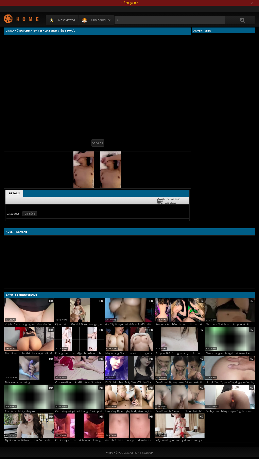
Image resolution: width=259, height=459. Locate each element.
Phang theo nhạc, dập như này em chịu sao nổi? (79, 353)
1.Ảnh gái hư (129, 3)
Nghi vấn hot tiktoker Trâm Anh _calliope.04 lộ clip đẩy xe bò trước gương (29, 440)
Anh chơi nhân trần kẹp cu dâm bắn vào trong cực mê (130, 440)
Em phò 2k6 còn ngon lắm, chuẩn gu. (178, 353)
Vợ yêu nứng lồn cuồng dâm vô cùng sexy (180, 440)
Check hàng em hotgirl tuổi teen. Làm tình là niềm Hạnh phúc (230, 353)
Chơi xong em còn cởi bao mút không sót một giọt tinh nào (79, 440)
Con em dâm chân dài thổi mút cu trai (78, 382)
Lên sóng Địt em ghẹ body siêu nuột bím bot (130, 411)
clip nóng (30, 213)
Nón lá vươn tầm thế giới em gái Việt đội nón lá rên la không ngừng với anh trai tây (29, 353)
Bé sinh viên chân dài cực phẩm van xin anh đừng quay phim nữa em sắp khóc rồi (180, 324)
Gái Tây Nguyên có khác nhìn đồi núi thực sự (130, 324)
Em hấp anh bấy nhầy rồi (20, 411)
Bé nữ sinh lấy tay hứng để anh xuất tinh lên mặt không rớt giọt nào (180, 382)
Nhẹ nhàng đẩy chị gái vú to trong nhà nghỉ (130, 353)
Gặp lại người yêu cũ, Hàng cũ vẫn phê (78, 411)
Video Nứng (21, 18)
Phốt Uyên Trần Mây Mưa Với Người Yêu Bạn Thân (130, 382)
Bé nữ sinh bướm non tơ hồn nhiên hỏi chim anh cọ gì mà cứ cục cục (180, 411)
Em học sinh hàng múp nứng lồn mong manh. (230, 411)
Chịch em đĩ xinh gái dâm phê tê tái (227, 324)
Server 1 (97, 143)
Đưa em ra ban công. (18, 382)
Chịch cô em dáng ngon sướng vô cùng (28, 324)
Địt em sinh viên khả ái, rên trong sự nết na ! (79, 324)
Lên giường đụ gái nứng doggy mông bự (230, 382)
